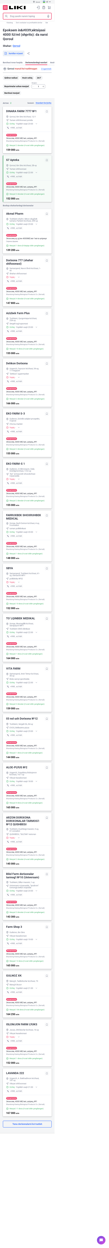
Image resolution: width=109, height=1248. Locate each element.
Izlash (6, 16)
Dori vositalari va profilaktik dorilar (29, 23)
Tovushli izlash (48, 16)
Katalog (10, 23)
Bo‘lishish (28, 53)
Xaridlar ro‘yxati (43, 7)
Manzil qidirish (5, 69)
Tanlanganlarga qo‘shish (47, 111)
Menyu (5, 7)
